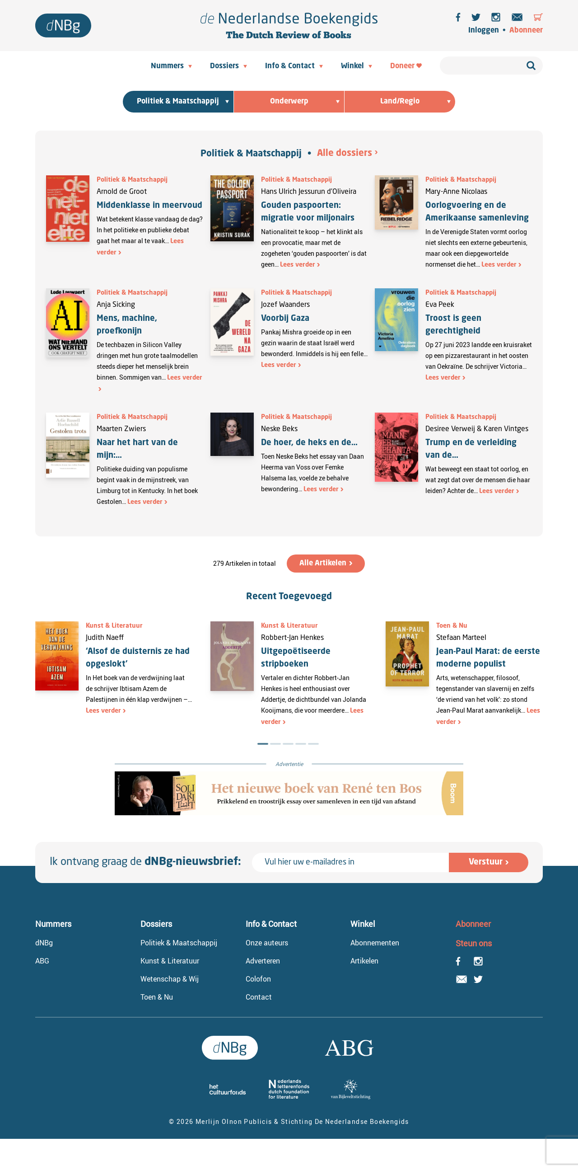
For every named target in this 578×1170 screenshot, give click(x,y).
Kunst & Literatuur (114, 626)
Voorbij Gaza (285, 319)
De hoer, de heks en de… (309, 443)
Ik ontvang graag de (145, 862)
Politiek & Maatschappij (251, 154)
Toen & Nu (451, 626)
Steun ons (474, 943)
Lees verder (297, 265)
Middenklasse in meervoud (149, 206)
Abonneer (526, 30)
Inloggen (483, 30)
